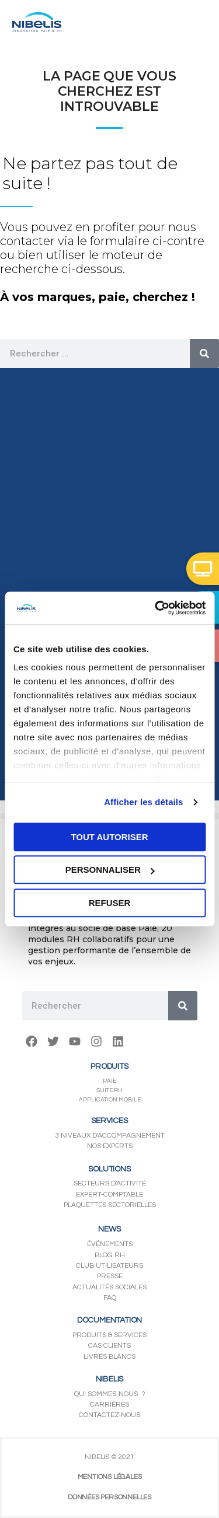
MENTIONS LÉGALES (110, 1477)
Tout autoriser (109, 837)
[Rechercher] (204, 353)
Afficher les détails (143, 802)
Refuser (110, 903)
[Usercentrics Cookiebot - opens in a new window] (156, 607)
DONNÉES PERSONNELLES (109, 1497)
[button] (202, 568)
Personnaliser (110, 870)
